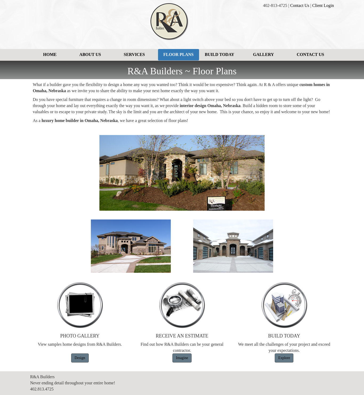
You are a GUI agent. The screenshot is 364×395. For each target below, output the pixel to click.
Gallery (263, 54)
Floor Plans (178, 54)
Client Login (323, 5)
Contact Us (299, 5)
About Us (90, 54)
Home (50, 54)
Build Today (219, 54)
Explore (284, 358)
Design (80, 358)
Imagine (182, 358)
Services (134, 54)
